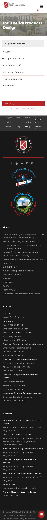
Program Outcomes (15, 72)
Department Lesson (15, 58)
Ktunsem (9, 127)
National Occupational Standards (18, 270)
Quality (27, 127)
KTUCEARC (8, 282)
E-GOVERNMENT (10, 267)
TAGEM (6, 286)
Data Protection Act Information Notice (21, 293)
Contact (9, 85)
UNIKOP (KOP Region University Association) (23, 259)
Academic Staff (13, 65)
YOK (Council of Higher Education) (19, 241)
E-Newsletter (38, 120)
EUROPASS (8, 278)
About (8, 51)
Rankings (7, 263)
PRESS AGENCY (10, 289)
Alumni (18, 118)
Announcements (13, 79)
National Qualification (13, 274)
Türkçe (40, 10)
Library (18, 127)
